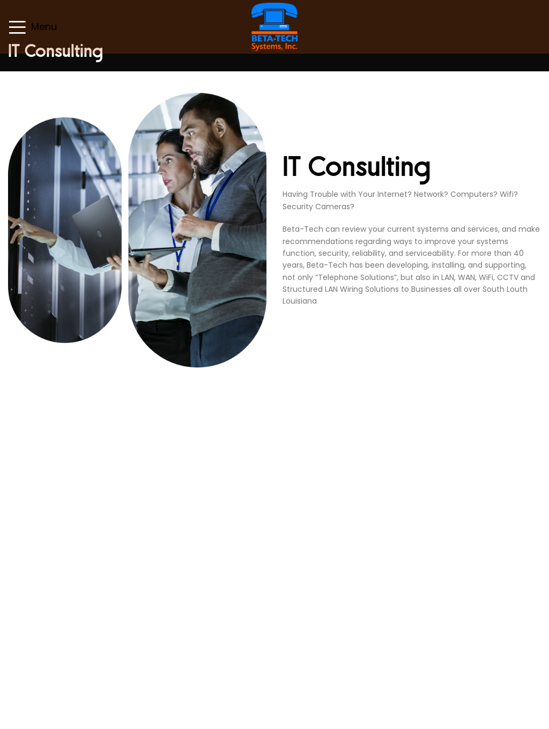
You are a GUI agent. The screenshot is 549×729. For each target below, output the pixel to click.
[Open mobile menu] (32, 27)
